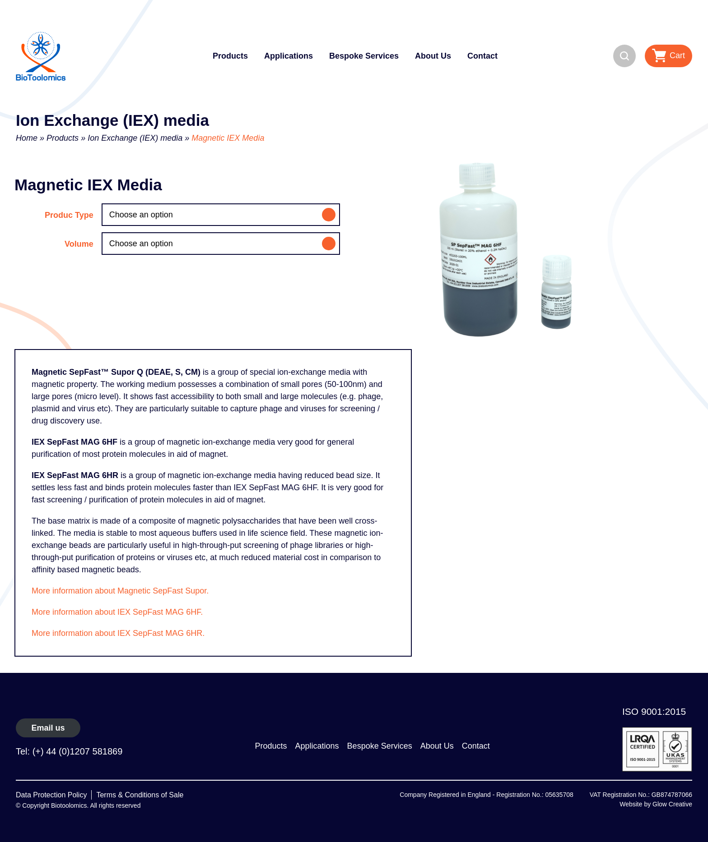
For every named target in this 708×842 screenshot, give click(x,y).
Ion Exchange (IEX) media (135, 138)
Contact (482, 55)
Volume (79, 243)
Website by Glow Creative (656, 804)
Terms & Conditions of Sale (139, 795)
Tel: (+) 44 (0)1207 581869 (69, 751)
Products (230, 55)
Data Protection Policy (51, 795)
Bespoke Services (364, 55)
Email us (48, 727)
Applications (288, 55)
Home (26, 138)
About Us (433, 55)
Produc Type (69, 215)
